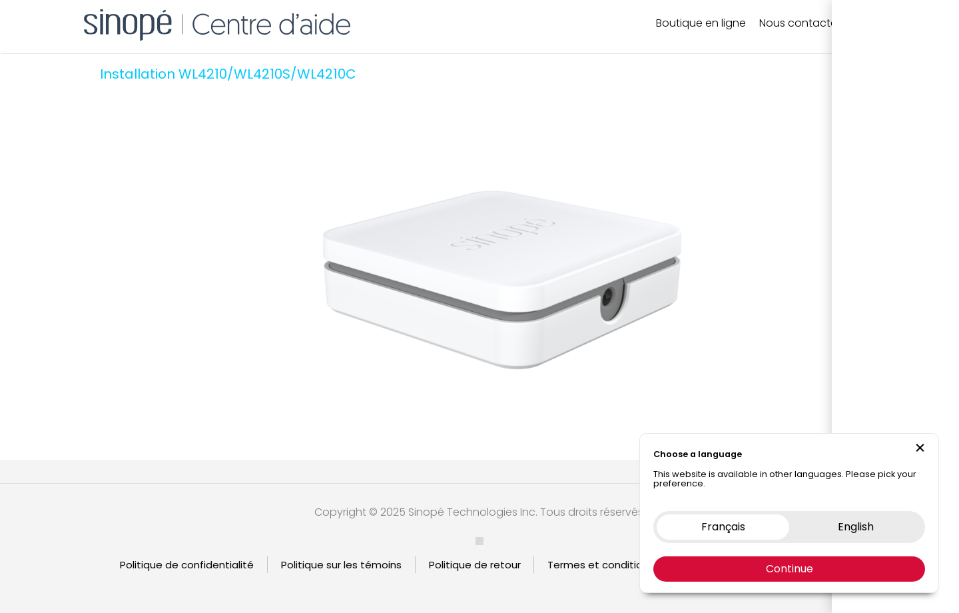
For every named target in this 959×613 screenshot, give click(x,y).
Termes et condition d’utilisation (627, 565)
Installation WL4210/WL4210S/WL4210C (228, 74)
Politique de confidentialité (187, 565)
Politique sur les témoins (341, 565)
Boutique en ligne (701, 23)
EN (884, 23)
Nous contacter (799, 23)
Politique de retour (475, 565)
